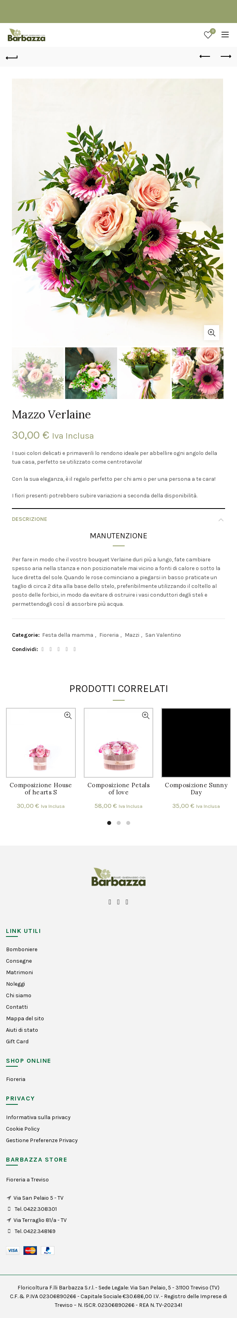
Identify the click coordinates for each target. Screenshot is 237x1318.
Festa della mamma (67, 635)
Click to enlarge (211, 332)
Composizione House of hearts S (41, 789)
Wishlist (212, 31)
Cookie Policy (23, 1128)
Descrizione (29, 519)
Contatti (17, 1007)
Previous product (205, 56)
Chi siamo (18, 995)
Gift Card (17, 1041)
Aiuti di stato (22, 1030)
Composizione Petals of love (118, 789)
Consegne (19, 961)
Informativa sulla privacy (38, 1117)
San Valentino (163, 635)
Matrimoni (19, 972)
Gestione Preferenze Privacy (42, 1140)
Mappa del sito (25, 1018)
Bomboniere (21, 949)
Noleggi (15, 984)
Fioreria (109, 635)
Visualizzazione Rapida (68, 716)
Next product (225, 56)
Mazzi (132, 635)
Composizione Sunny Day (196, 789)
